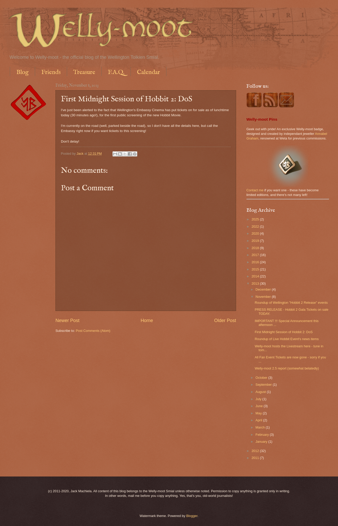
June (259, 406)
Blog (22, 72)
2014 (256, 276)
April (259, 420)
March (260, 427)
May (259, 413)
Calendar (148, 72)
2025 (256, 219)
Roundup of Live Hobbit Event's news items (287, 339)
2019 (256, 241)
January (261, 441)
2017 (256, 255)
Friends (51, 72)
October (261, 378)
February (262, 435)
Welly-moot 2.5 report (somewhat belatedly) (287, 368)
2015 (256, 269)
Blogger (192, 516)
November (263, 297)
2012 (256, 451)
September (264, 385)
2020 (256, 233)
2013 (256, 283)
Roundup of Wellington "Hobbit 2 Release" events (291, 303)
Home (147, 320)
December (263, 289)
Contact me (254, 190)
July (258, 399)
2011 (256, 458)
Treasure (84, 72)
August (261, 392)
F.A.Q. (116, 72)
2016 (256, 262)
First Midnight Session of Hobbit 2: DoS (284, 332)
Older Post (225, 320)
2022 (256, 226)
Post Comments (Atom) (93, 331)
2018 (256, 248)
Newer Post (67, 320)
